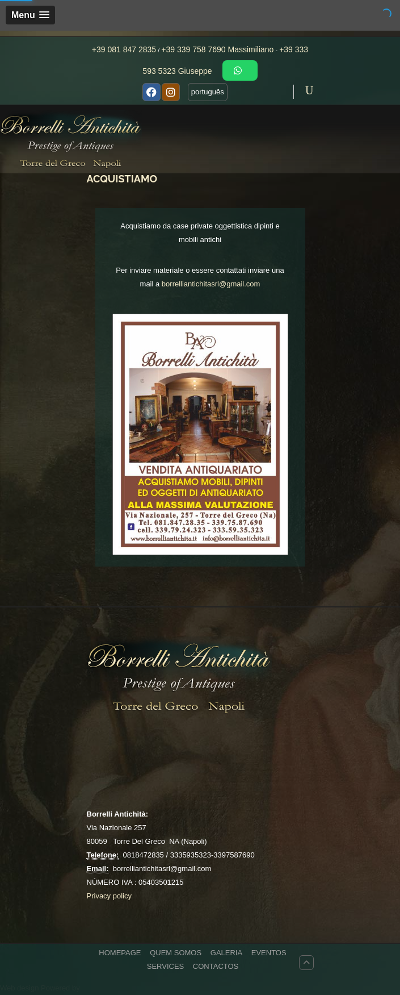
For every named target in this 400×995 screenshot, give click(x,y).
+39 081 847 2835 (124, 49)
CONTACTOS (215, 966)
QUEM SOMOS (175, 952)
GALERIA (226, 952)
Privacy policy (109, 896)
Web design (20, 988)
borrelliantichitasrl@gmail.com (211, 284)
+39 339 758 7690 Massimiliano (217, 49)
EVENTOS (269, 952)
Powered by (60, 988)
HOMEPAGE (120, 952)
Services (165, 966)
